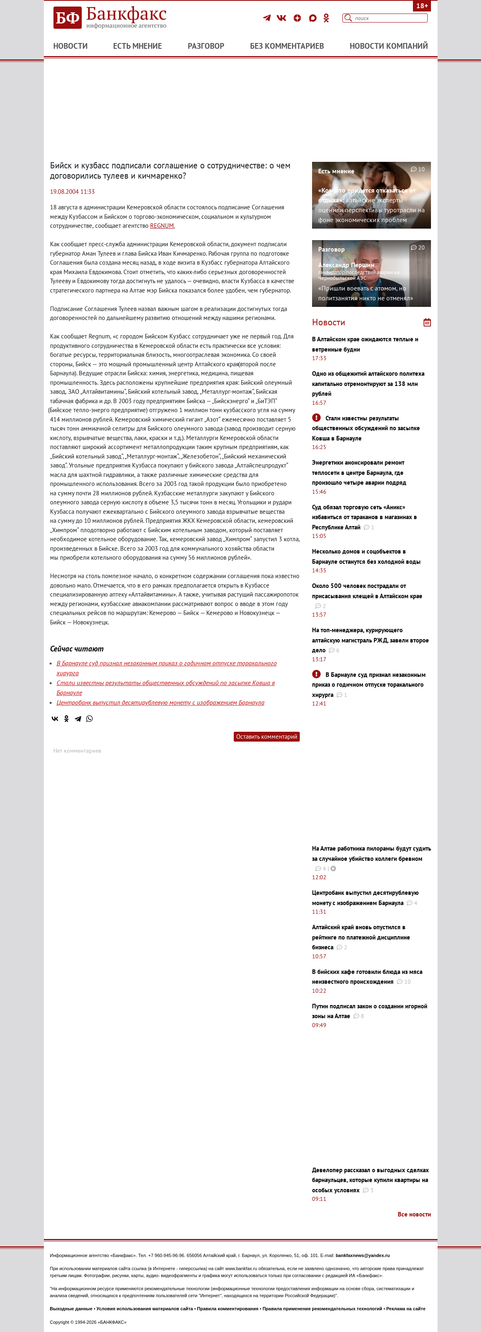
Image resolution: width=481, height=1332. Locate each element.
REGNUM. (162, 225)
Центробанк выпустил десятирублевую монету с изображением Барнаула (160, 702)
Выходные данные (71, 1308)
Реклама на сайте (406, 1308)
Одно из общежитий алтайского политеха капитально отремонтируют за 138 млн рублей (368, 383)
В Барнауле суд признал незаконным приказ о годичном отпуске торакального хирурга (369, 685)
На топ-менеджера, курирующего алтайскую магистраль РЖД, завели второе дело (370, 640)
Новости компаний (389, 46)
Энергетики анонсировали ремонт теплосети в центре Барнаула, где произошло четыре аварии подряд (359, 472)
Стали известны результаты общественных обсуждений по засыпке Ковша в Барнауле (366, 428)
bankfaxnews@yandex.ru (363, 1255)
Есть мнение (137, 46)
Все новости (414, 1214)
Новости (70, 46)
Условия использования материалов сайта (144, 1308)
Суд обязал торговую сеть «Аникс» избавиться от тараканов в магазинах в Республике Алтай (364, 517)
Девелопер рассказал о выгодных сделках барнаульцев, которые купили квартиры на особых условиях (370, 1180)
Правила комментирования (228, 1308)
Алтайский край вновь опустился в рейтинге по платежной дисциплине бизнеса (361, 937)
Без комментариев (287, 46)
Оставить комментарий (266, 736)
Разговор (206, 46)
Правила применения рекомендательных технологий (322, 1308)
